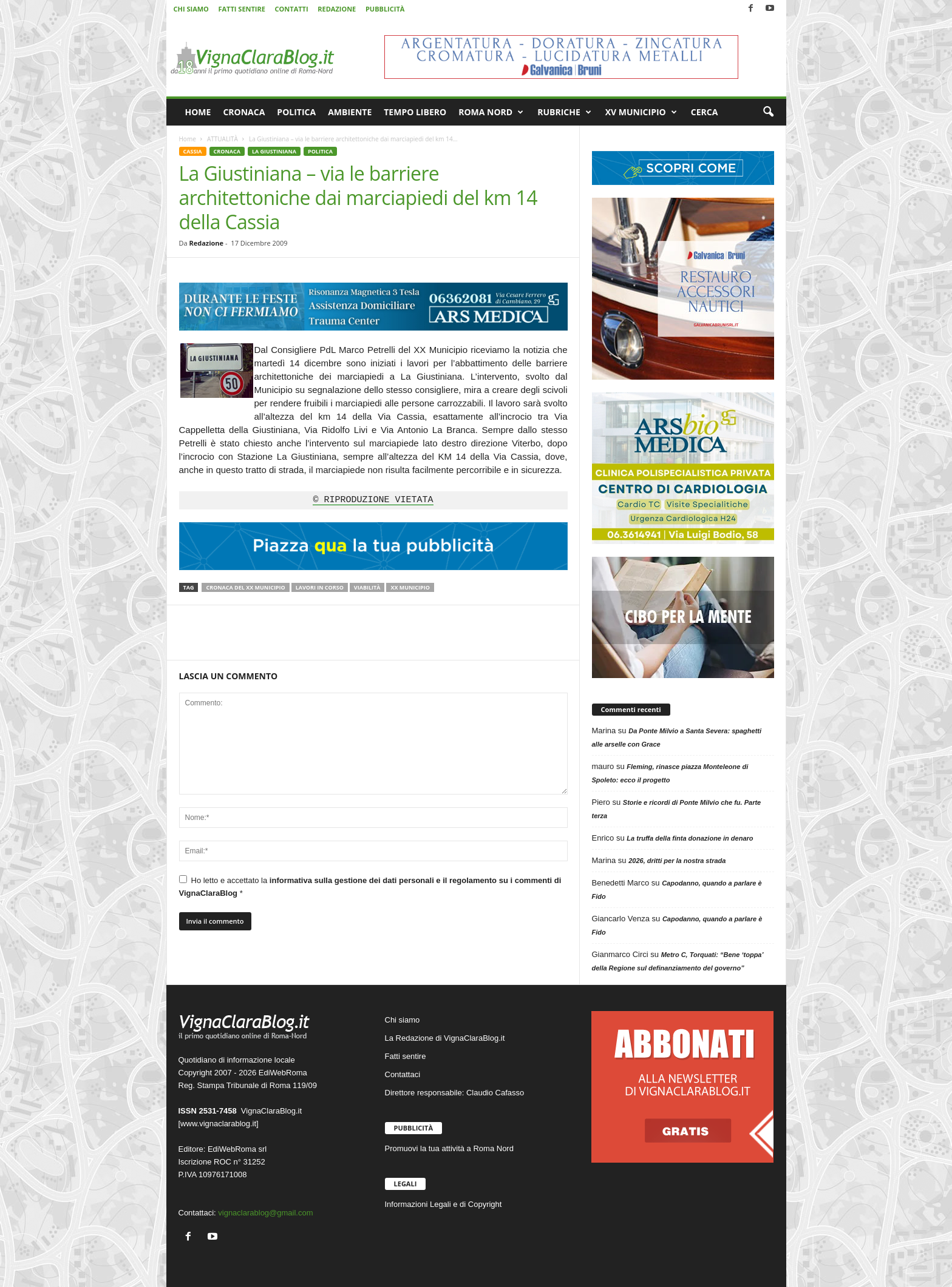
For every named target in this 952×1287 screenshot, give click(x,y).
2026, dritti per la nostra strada (677, 860)
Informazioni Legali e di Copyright (443, 1204)
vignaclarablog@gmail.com (265, 1212)
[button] (768, 112)
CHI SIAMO (191, 8)
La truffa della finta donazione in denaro (690, 838)
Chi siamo (402, 1019)
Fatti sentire (405, 1056)
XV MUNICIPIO (641, 112)
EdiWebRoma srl (237, 1149)
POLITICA (296, 112)
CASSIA (192, 151)
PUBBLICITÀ (384, 8)
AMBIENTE (350, 112)
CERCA (704, 112)
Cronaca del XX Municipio (245, 587)
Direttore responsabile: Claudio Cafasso (455, 1092)
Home (187, 139)
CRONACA (244, 112)
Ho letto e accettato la (370, 886)
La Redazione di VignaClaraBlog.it (445, 1038)
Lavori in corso (320, 587)
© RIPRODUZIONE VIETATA (373, 500)
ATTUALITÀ (222, 139)
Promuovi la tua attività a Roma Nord (449, 1148)
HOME (198, 112)
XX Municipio (409, 587)
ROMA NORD (490, 112)
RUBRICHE (564, 112)
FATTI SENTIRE (241, 8)
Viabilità (367, 587)
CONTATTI (291, 8)
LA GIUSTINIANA (274, 151)
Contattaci (403, 1074)
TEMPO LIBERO (415, 112)
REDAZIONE (337, 8)
